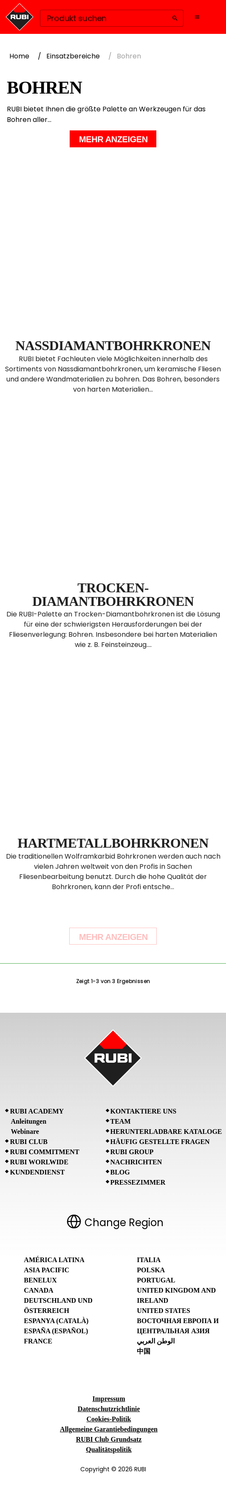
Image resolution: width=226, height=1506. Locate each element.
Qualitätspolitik (109, 1449)
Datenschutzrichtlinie (109, 1408)
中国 (143, 1351)
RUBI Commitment (44, 1151)
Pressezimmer (138, 1182)
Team (120, 1121)
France (38, 1341)
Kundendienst (37, 1172)
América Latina (54, 1259)
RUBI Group (132, 1151)
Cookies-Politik (109, 1419)
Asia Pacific (46, 1270)
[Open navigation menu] (197, 17)
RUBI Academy (37, 1111)
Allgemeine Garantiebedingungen (109, 1429)
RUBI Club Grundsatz (109, 1439)
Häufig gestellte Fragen (160, 1141)
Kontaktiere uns (143, 1111)
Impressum (108, 1398)
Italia (149, 1259)
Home (19, 56)
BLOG (120, 1172)
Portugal (156, 1280)
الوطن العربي (156, 1341)
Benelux (40, 1280)
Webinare (25, 1131)
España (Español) (56, 1331)
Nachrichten (136, 1162)
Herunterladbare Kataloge (166, 1131)
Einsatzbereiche (73, 56)
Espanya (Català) (56, 1320)
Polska (151, 1270)
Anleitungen (28, 1121)
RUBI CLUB (28, 1141)
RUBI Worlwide (39, 1162)
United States (163, 1310)
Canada (38, 1290)
